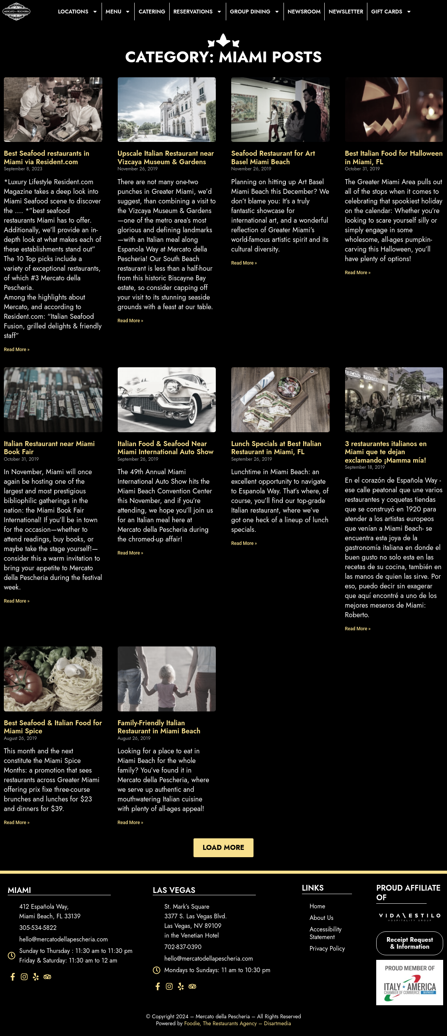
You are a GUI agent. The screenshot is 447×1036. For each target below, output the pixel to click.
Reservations (197, 11)
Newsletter (346, 11)
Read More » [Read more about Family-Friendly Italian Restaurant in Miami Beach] (130, 822)
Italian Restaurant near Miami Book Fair (49, 448)
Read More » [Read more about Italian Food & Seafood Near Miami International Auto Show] (130, 553)
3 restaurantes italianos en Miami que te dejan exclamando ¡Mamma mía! (386, 452)
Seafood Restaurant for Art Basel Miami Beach (273, 157)
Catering (151, 11)
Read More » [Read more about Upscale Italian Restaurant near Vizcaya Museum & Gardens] (130, 320)
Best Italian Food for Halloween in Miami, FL (394, 157)
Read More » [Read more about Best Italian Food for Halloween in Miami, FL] (358, 272)
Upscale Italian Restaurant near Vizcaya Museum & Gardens (166, 157)
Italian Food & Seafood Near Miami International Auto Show (166, 448)
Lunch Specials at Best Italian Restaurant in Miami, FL (276, 448)
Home (317, 906)
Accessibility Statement (326, 933)
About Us (322, 917)
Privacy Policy (327, 948)
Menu (118, 11)
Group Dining (255, 11)
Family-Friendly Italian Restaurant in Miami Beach (159, 727)
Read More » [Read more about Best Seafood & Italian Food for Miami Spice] (17, 822)
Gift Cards (391, 11)
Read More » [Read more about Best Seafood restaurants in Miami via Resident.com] (17, 349)
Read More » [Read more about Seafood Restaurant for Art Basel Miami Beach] (244, 263)
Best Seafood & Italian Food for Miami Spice (53, 727)
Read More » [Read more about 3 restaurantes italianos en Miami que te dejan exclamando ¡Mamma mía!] (358, 628)
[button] (223, 847)
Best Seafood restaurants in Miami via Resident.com (46, 157)
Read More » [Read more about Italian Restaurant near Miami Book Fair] (17, 601)
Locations (78, 11)
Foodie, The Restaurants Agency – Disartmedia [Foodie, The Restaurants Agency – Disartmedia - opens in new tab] (237, 1023)
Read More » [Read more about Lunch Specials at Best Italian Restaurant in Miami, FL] (244, 543)
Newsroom (304, 11)
